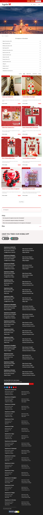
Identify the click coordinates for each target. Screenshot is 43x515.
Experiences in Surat (8, 353)
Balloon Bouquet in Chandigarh (27, 347)
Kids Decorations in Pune (8, 283)
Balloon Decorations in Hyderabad (28, 316)
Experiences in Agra (8, 288)
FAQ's (11, 507)
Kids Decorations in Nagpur (8, 365)
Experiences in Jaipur (8, 296)
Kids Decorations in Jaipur (8, 299)
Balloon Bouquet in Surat (26, 355)
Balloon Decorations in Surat (27, 357)
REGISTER (32, 1)
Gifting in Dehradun (7, 375)
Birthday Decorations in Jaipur (9, 297)
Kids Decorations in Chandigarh (9, 348)
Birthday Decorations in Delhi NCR (10, 248)
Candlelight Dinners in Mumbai (9, 268)
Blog (39, 4)
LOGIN (29, 1)
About (4, 507)
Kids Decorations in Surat (8, 357)
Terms (15, 507)
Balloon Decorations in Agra (27, 291)
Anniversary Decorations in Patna (28, 342)
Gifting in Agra (6, 293)
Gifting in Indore (7, 334)
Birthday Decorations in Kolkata (9, 273)
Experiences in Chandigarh (10, 345)
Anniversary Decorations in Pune (27, 285)
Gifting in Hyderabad (25, 317)
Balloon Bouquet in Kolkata (26, 273)
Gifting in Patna (6, 342)
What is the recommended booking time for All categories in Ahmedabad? (17, 222)
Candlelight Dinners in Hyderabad (9, 317)
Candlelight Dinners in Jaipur (9, 301)
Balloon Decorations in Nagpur (27, 365)
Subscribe (31, 383)
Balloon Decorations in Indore (27, 332)
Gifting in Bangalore (25, 260)
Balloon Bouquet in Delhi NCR (27, 248)
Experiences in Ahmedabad (10, 304)
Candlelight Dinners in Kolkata (9, 276)
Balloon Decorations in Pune (27, 283)
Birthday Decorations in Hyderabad (10, 314)
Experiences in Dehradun (9, 370)
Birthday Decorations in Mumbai (9, 265)
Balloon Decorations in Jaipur (27, 299)
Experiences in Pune (8, 280)
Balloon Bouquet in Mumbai (27, 265)
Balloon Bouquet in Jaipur (26, 297)
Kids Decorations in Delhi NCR (9, 250)
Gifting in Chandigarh (7, 350)
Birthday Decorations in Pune (9, 281)
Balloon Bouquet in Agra (26, 289)
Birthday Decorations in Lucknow (9, 322)
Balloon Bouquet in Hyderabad (27, 314)
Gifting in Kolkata (25, 276)
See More (21, 201)
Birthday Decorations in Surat (9, 355)
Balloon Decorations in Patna (27, 340)
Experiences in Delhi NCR (9, 247)
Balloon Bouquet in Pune (26, 281)
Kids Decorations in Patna (8, 340)
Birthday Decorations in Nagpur (9, 363)
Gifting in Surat (6, 358)
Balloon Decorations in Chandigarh (28, 348)
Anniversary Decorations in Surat (28, 358)
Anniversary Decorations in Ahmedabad (29, 309)
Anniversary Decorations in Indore (28, 334)
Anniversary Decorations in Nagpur (28, 367)
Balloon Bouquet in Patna (26, 338)
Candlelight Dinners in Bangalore (9, 260)
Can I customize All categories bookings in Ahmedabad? (13, 220)
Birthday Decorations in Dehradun (10, 371)
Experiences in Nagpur (9, 361)
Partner (9, 507)
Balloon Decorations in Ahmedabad (28, 307)
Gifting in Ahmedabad (7, 309)
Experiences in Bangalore (9, 255)
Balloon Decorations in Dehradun (28, 373)
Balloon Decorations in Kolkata (27, 275)
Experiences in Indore (9, 329)
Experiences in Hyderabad (10, 312)
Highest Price (29, 73)
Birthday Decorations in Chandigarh (10, 347)
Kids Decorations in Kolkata (8, 275)
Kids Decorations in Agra (8, 291)
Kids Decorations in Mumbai (8, 407)
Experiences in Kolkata (9, 271)
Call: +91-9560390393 (5, 1)
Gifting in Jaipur (25, 301)
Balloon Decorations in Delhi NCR (28, 250)
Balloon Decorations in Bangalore (28, 258)
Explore (34, 4)
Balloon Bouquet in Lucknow (27, 322)
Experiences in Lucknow (9, 321)
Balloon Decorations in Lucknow (27, 324)
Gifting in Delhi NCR (25, 252)
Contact (6, 507)
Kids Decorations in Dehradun (9, 373)
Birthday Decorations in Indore (9, 330)
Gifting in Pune (6, 285)
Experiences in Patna (8, 337)
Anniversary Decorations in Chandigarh (29, 350)
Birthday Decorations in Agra (9, 289)
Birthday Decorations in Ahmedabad (10, 306)
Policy (13, 507)
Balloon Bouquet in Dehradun (27, 371)
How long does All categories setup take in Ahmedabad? (13, 218)
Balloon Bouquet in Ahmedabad (27, 306)
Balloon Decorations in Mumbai (25, 407)
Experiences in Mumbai (9, 263)
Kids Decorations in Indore (8, 332)
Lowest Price (35, 73)
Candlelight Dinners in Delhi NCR (9, 252)
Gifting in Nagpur (7, 367)
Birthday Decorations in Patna (9, 338)
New (24, 73)
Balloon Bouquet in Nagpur (27, 363)
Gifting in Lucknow (7, 326)
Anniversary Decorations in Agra (27, 293)
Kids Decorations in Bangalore (9, 258)
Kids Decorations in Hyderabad (9, 316)
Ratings (39, 73)
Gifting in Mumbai (25, 268)
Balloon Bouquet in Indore (26, 330)
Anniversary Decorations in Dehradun (28, 375)
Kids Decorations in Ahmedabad (9, 307)
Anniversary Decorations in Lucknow (28, 326)
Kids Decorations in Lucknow (9, 324)
